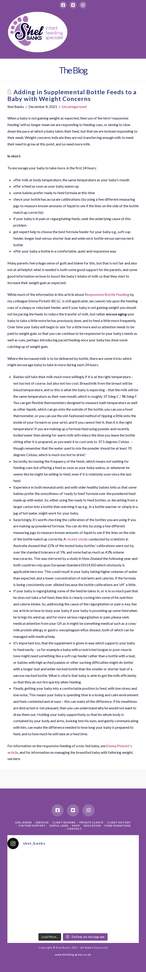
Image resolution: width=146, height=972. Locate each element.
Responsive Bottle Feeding (107, 294)
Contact (74, 828)
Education (92, 825)
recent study (77, 539)
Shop (76, 825)
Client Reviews (64, 822)
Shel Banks (23, 822)
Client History (119, 822)
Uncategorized (74, 106)
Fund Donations (118, 825)
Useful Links (58, 825)
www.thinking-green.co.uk (73, 954)
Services (42, 822)
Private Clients (92, 822)
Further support (32, 825)
